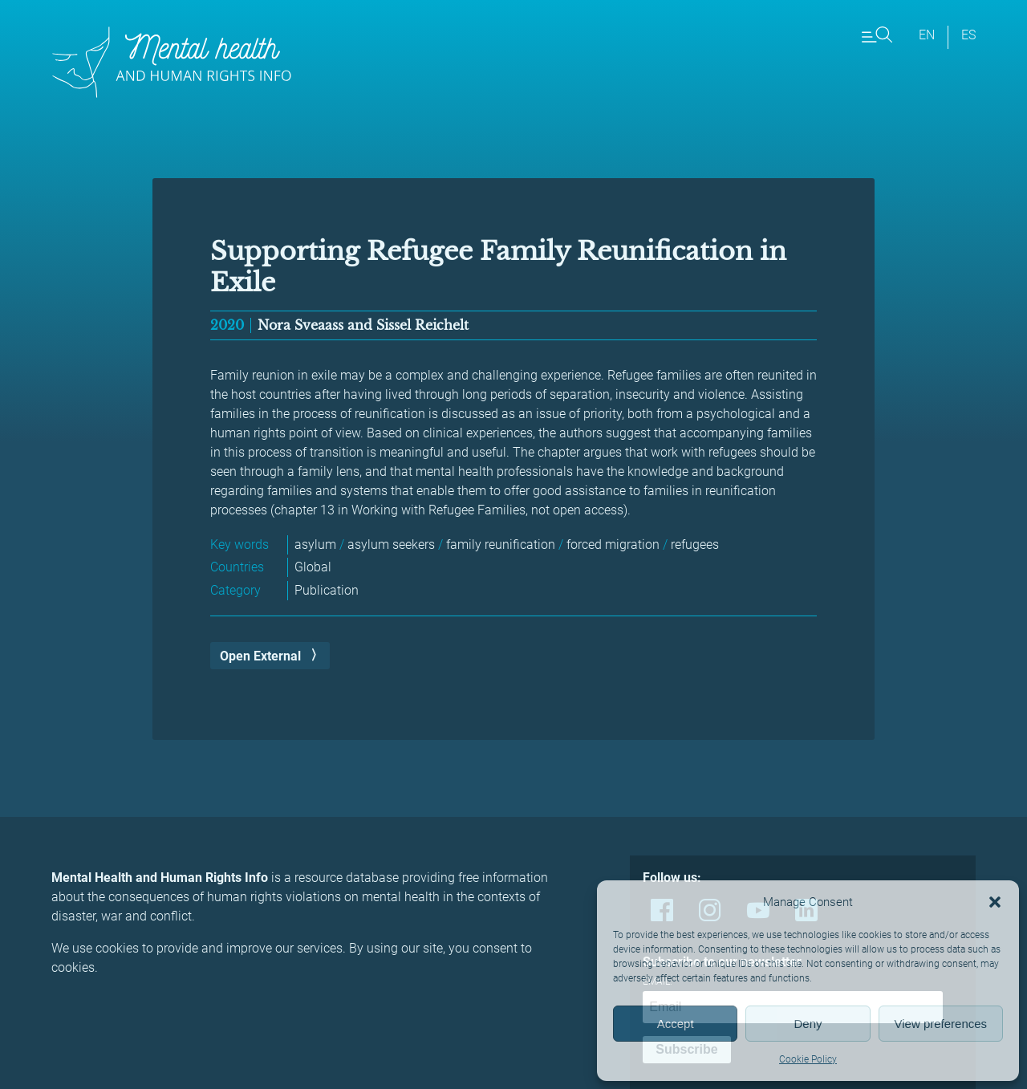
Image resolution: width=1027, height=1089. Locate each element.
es (968, 35)
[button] (995, 902)
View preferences (941, 1023)
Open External (260, 656)
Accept (675, 1023)
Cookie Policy (808, 1059)
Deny (808, 1023)
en (927, 35)
